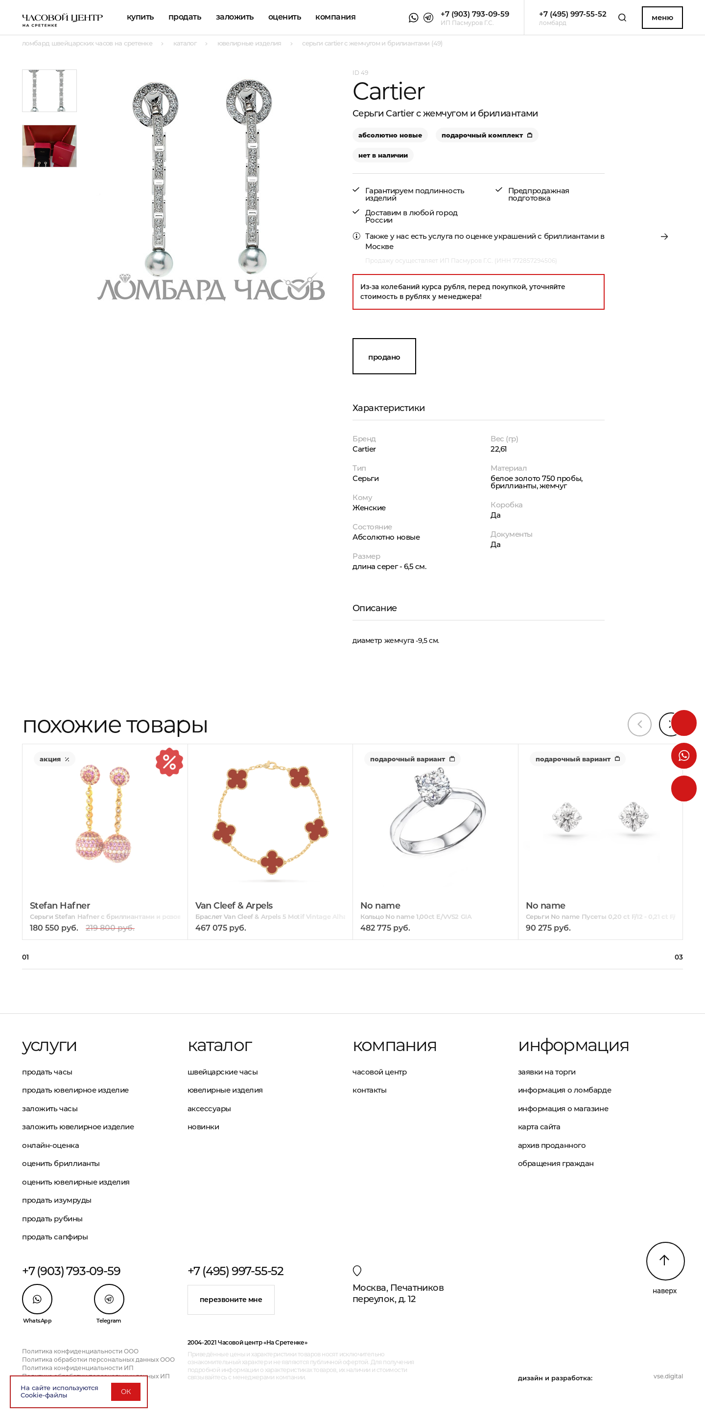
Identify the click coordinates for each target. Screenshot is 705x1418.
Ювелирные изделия (225, 1090)
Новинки (203, 1126)
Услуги (49, 1044)
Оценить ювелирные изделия (76, 1182)
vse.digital (668, 1376)
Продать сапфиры (55, 1236)
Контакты (369, 1090)
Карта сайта (539, 1126)
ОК (126, 1391)
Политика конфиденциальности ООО (80, 1351)
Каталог (219, 1044)
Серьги (365, 478)
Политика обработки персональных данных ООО (98, 1359)
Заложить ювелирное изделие (78, 1126)
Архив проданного (552, 1145)
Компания (335, 17)
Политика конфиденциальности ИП (78, 1368)
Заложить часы (49, 1108)
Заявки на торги (547, 1071)
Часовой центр (379, 1071)
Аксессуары (210, 1108)
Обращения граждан (556, 1163)
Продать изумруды (57, 1200)
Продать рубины (52, 1218)
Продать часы (47, 1071)
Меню (662, 17)
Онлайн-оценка (50, 1145)
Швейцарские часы (223, 1071)
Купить (140, 17)
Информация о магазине (563, 1108)
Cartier (364, 449)
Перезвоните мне (231, 1299)
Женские (369, 507)
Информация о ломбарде (564, 1090)
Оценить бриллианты (61, 1163)
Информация (574, 1044)
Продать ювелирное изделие (75, 1090)
